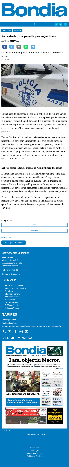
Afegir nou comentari (13, 243)
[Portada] (34, 24)
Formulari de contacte (11, 274)
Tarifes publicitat (9, 320)
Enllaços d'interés (12, 308)
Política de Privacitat (34, 453)
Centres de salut (11, 302)
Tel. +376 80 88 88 (10, 270)
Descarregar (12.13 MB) (34, 434)
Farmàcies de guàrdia (14, 285)
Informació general (12, 294)
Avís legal (34, 451)
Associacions (10, 300)
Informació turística (12, 297)
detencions (34, 231)
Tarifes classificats (9, 323)
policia (34, 225)
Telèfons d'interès (12, 305)
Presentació (35, 448)
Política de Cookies (35, 456)
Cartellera (9, 291)
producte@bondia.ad (55, 326)
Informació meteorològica (15, 288)
